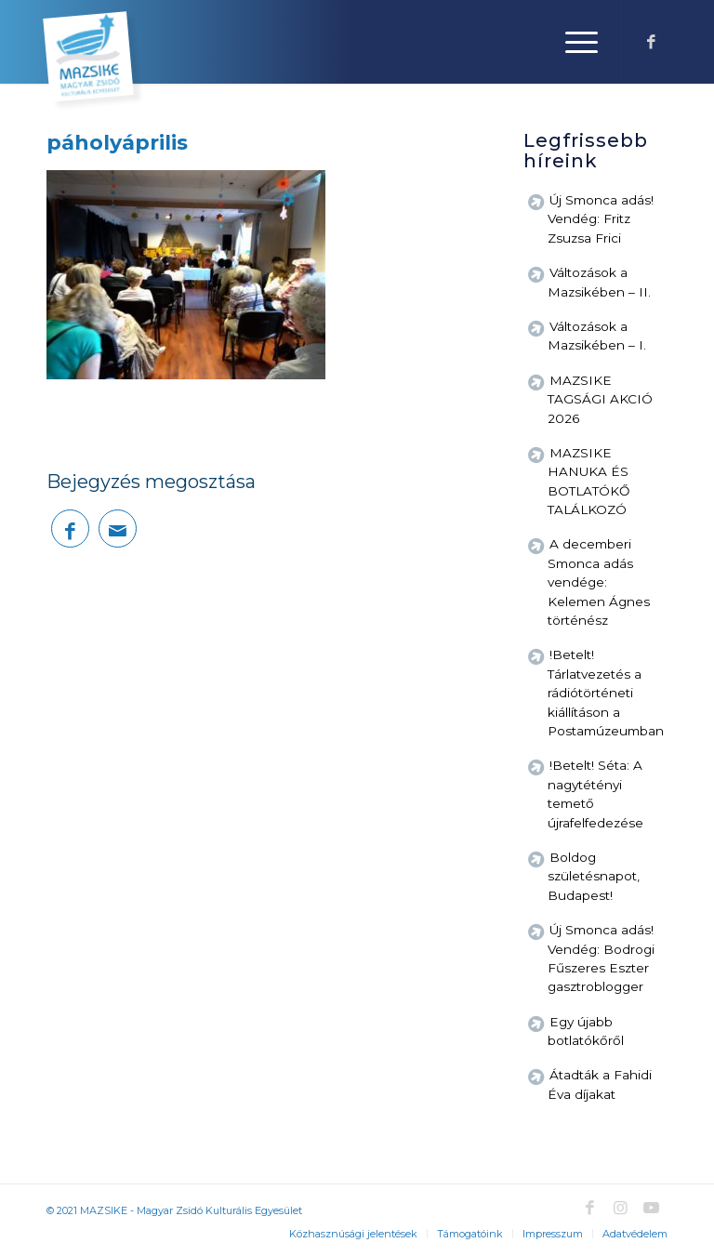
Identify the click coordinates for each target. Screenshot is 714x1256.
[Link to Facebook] (651, 42)
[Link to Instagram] (620, 1208)
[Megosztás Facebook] (70, 528)
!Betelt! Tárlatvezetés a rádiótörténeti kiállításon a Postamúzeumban (606, 692)
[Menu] (572, 42)
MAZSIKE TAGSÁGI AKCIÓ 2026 (600, 399)
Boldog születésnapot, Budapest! (594, 876)
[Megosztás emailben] (118, 528)
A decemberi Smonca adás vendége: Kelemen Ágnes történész (599, 582)
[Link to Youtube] (651, 1208)
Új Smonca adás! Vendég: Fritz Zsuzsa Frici (601, 218)
